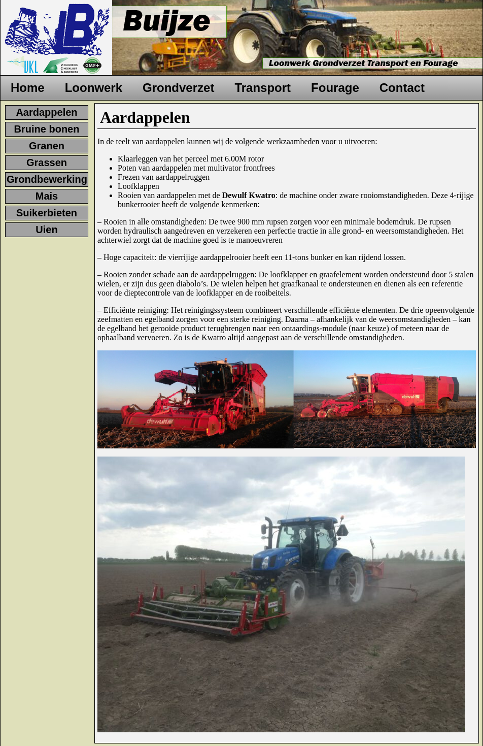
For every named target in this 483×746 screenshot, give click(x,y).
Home (28, 87)
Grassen (46, 162)
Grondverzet (178, 87)
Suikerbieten (46, 212)
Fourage (335, 87)
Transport (262, 87)
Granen (46, 145)
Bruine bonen (47, 129)
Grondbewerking (47, 179)
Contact (402, 87)
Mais (47, 196)
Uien (46, 229)
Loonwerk (93, 87)
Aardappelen (46, 112)
